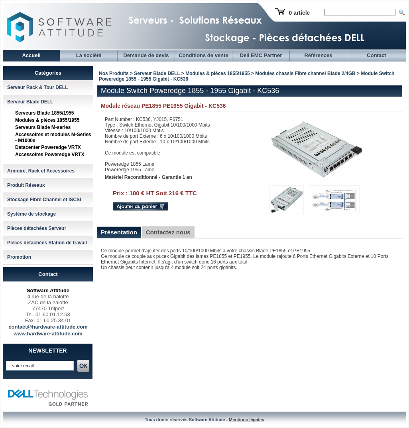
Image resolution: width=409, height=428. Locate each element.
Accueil (31, 55)
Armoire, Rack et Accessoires (41, 171)
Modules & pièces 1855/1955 (47, 120)
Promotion (19, 257)
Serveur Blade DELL (30, 102)
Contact (376, 55)
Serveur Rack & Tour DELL (37, 87)
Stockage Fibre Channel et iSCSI (44, 199)
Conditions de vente (203, 55)
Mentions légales (246, 419)
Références (318, 55)
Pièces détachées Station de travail (47, 243)
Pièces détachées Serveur (36, 228)
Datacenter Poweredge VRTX (48, 147)
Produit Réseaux (26, 185)
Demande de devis (146, 55)
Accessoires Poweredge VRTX (49, 154)
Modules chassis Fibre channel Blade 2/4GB (305, 73)
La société (89, 55)
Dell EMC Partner (261, 55)
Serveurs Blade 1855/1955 (44, 113)
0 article (299, 13)
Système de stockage (31, 214)
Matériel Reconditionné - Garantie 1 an (148, 177)
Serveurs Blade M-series (43, 127)
